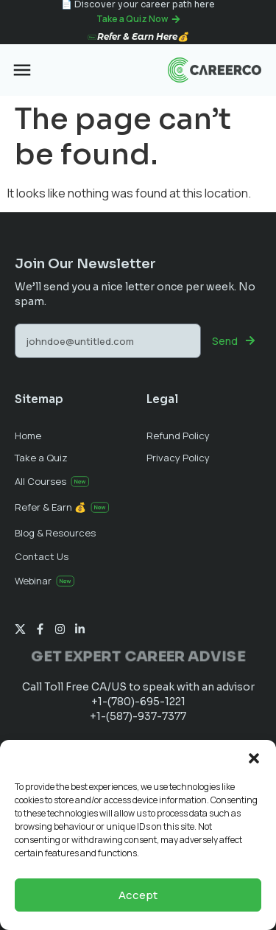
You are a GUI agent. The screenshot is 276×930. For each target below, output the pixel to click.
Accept (138, 895)
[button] (254, 758)
